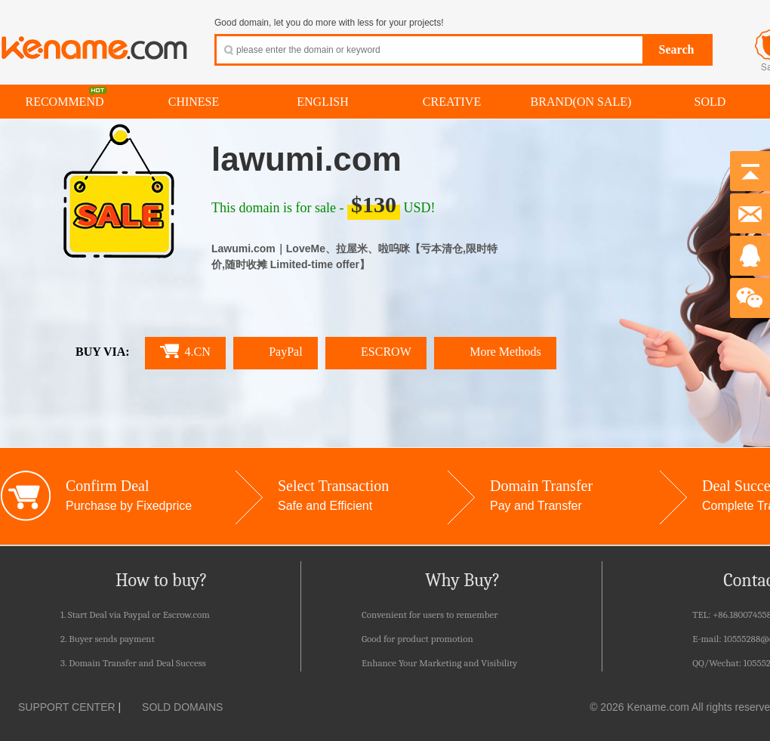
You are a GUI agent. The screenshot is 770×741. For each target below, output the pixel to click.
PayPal (275, 351)
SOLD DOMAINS (173, 707)
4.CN (185, 351)
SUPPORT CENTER (58, 707)
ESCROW (375, 351)
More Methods (495, 351)
